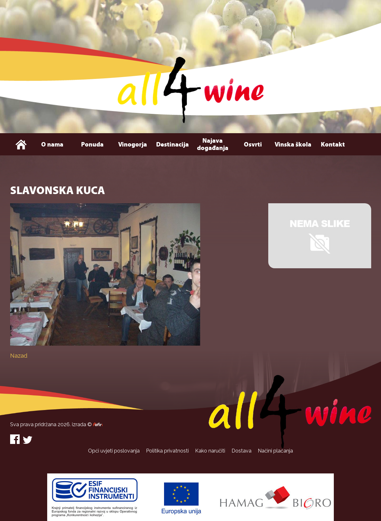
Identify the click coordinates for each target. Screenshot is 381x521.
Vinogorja (132, 144)
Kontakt (333, 144)
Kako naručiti (210, 451)
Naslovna (21, 144)
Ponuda (92, 144)
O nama (52, 144)
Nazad (18, 355)
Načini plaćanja (275, 451)
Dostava (241, 451)
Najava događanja (212, 144)
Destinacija (172, 144)
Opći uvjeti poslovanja (114, 451)
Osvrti (253, 144)
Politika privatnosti (167, 451)
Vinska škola (293, 144)
